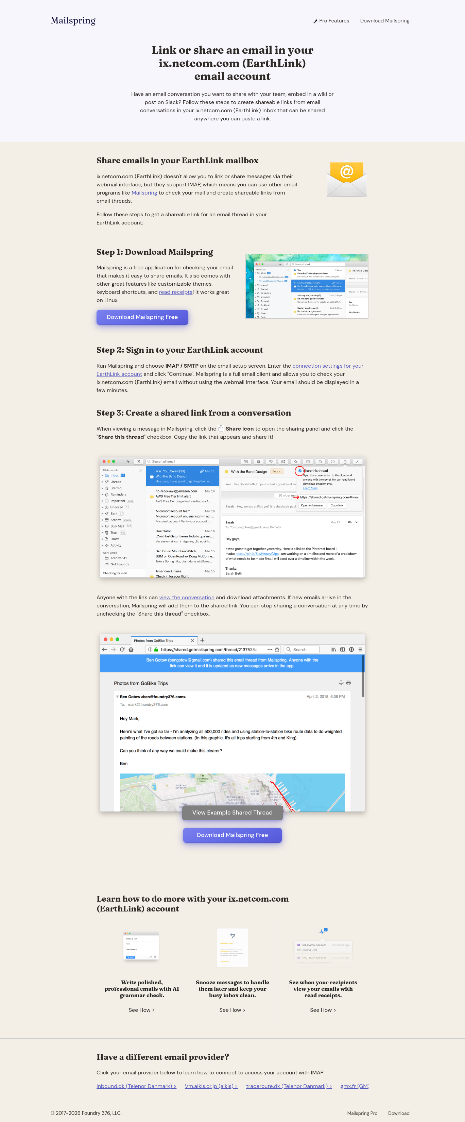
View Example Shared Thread (232, 812)
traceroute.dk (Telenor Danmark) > (289, 1086)
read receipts (175, 292)
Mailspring (73, 20)
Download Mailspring (385, 20)
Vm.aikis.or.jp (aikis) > (211, 1086)
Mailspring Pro (362, 1113)
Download (399, 1113)
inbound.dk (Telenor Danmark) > (136, 1086)
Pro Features (330, 20)
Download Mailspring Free (142, 317)
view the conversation (186, 597)
